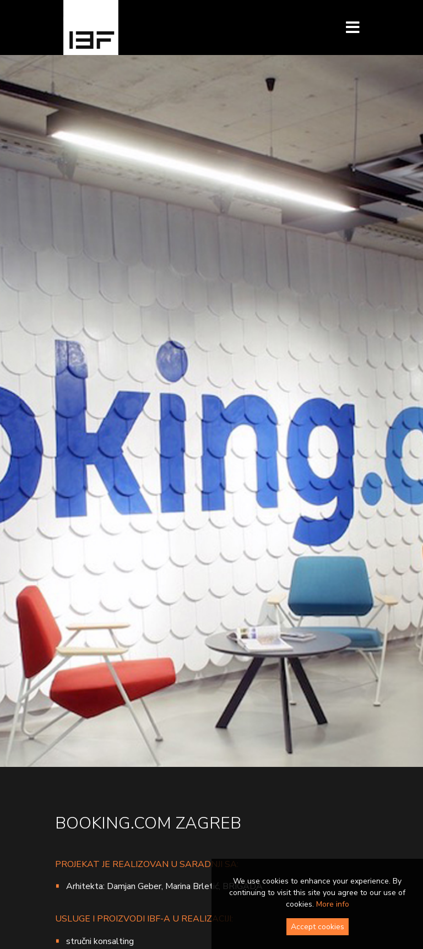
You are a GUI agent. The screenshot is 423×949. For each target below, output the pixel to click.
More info (332, 904)
